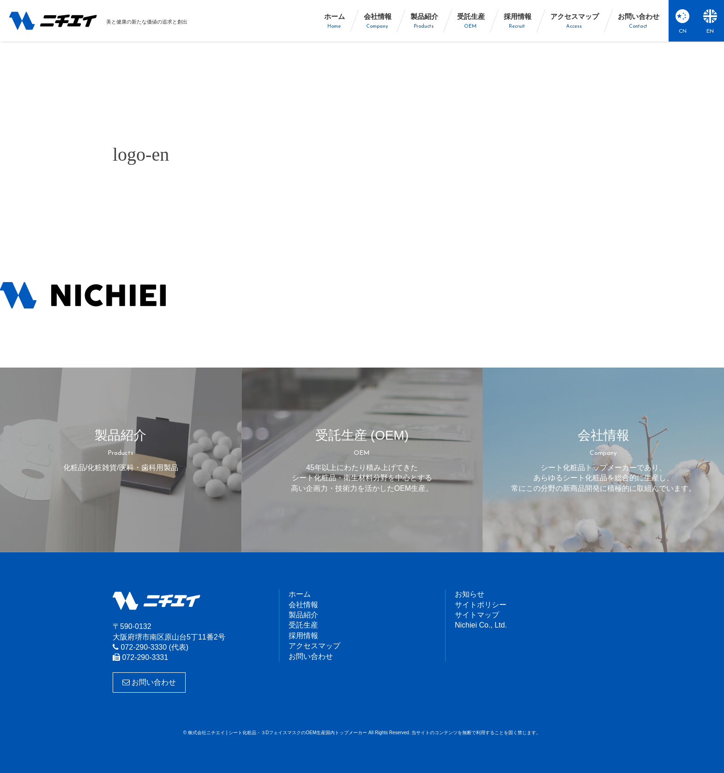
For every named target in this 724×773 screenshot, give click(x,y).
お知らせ (469, 594)
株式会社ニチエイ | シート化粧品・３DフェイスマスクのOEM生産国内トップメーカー (53, 21)
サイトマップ (477, 615)
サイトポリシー (481, 605)
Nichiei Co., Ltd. (481, 625)
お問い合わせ (149, 682)
